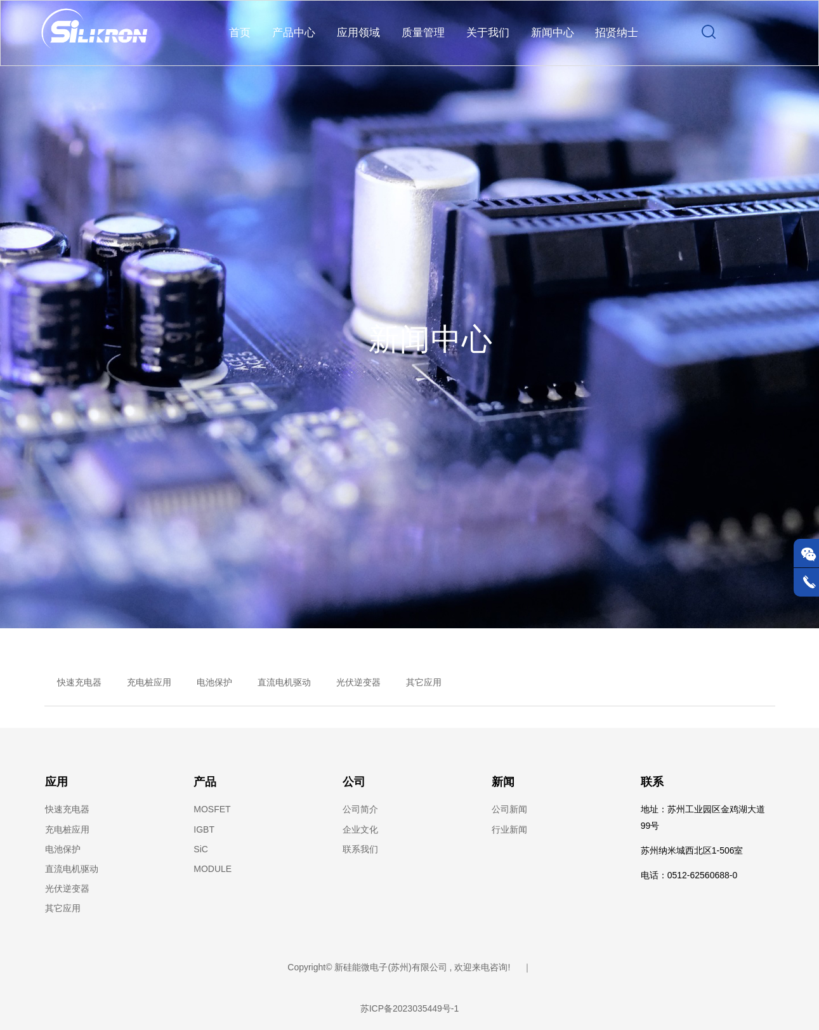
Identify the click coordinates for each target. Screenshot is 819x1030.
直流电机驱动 (284, 683)
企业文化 (360, 830)
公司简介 (360, 810)
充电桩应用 (149, 683)
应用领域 (358, 33)
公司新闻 (509, 810)
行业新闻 (509, 830)
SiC (200, 850)
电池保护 (214, 683)
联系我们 (360, 850)
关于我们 (487, 33)
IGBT (203, 830)
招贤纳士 (616, 33)
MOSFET (211, 810)
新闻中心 (552, 33)
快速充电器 (79, 683)
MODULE (212, 870)
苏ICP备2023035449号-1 (409, 1009)
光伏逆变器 (358, 683)
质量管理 (423, 33)
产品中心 (293, 33)
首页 (240, 33)
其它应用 (424, 683)
